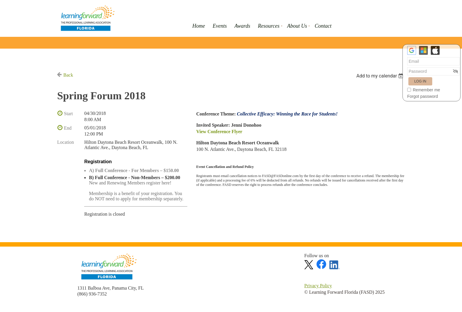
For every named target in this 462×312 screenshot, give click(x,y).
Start (68, 113)
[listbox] (380, 76)
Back (68, 74)
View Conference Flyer (219, 131)
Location (65, 142)
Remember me (426, 90)
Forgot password (422, 96)
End (68, 128)
